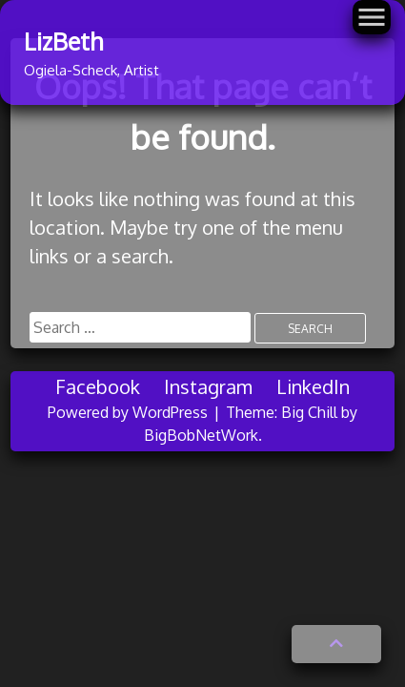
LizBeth (63, 41)
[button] (336, 644)
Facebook (97, 386)
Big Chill (309, 412)
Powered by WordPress (130, 412)
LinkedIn (313, 386)
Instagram (208, 386)
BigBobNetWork (201, 435)
